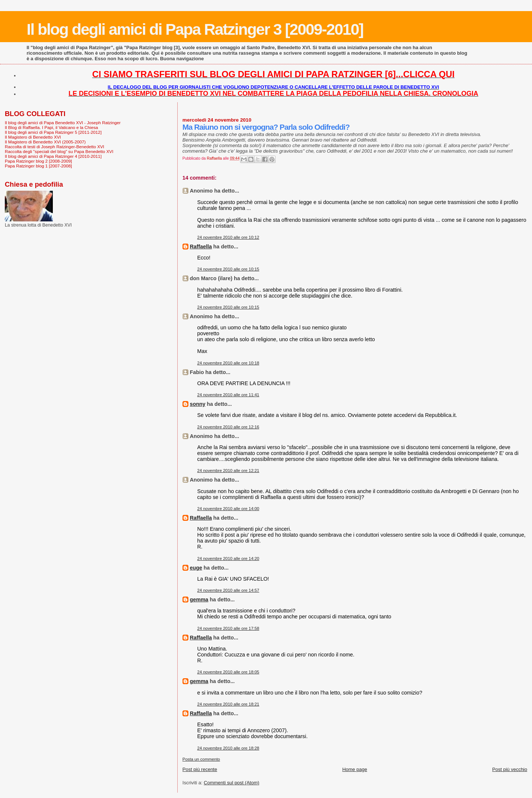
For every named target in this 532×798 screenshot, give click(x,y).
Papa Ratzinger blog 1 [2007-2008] (38, 165)
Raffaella (201, 246)
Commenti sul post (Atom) (231, 782)
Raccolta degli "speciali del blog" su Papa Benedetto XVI (59, 151)
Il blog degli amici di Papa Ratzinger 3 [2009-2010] (195, 29)
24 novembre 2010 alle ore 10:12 (228, 237)
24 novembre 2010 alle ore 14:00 (228, 508)
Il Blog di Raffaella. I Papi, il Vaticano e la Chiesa (51, 127)
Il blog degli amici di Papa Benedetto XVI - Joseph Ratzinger (62, 122)
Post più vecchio (509, 769)
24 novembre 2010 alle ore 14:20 (228, 558)
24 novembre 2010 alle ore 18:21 (228, 704)
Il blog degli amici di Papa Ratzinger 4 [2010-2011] (53, 156)
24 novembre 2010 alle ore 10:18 (228, 363)
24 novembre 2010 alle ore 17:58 (228, 628)
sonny (197, 404)
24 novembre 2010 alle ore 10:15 (228, 269)
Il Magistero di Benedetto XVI (33, 137)
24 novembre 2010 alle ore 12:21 (228, 470)
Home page (354, 769)
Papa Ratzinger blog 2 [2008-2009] (38, 161)
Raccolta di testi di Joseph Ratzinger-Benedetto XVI (54, 146)
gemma (199, 599)
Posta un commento (201, 759)
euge (196, 568)
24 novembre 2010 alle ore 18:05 (228, 672)
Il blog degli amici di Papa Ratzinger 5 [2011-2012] (53, 132)
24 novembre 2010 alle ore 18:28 (228, 748)
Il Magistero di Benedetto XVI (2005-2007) (45, 141)
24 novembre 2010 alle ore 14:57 (228, 590)
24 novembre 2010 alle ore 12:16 (228, 427)
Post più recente (200, 769)
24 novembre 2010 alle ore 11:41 (228, 395)
